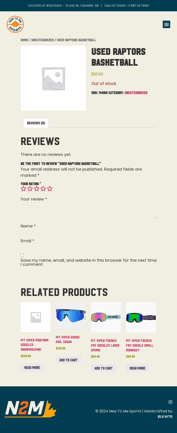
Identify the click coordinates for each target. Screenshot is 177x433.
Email (27, 241)
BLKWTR (165, 416)
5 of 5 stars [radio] (49, 188)
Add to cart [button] (68, 360)
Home (24, 39)
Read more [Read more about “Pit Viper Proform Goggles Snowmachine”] (32, 367)
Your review (34, 199)
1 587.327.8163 (139, 5)
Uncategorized (43, 39)
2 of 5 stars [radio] (30, 188)
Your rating (31, 183)
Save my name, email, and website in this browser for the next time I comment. (89, 262)
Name (28, 226)
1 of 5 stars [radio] (23, 188)
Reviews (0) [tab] (36, 123)
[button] (166, 24)
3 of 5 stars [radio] (36, 188)
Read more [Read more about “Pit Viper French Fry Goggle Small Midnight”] (137, 368)
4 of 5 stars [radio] (43, 188)
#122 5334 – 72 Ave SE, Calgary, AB (72, 5)
